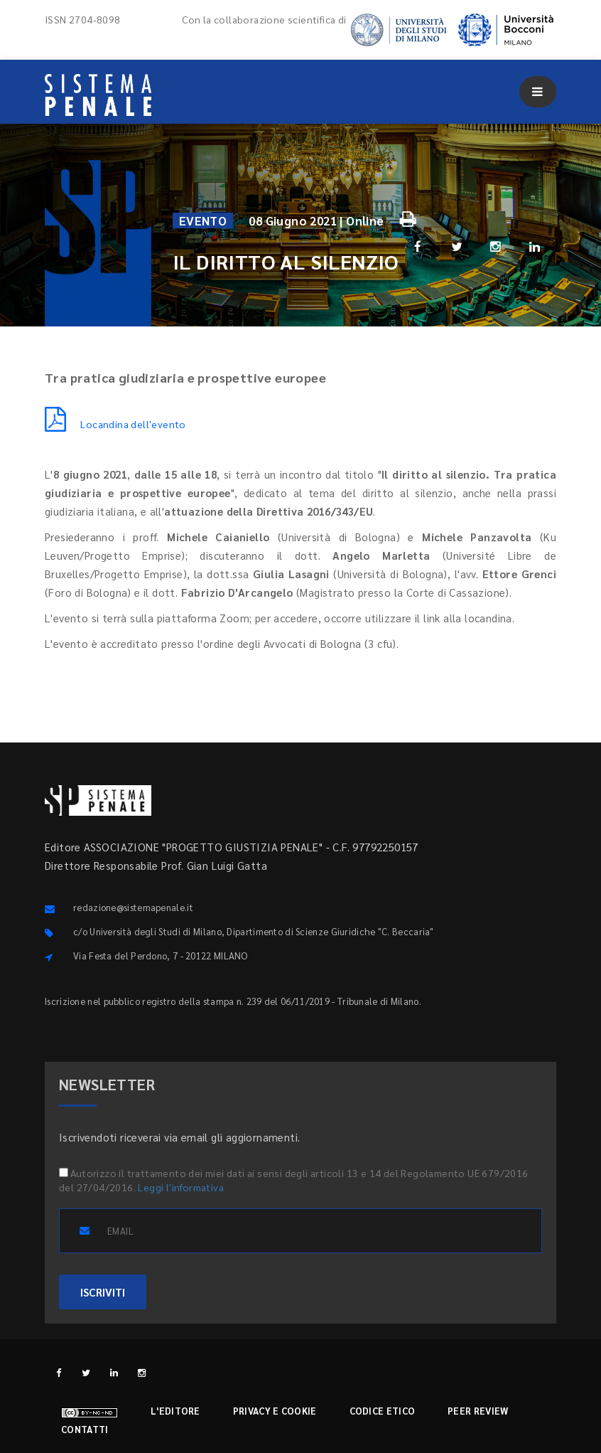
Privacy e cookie (275, 1411)
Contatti (84, 1429)
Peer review (478, 1411)
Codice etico (383, 1411)
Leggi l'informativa (181, 1187)
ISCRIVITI (102, 1292)
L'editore (175, 1411)
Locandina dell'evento (115, 423)
